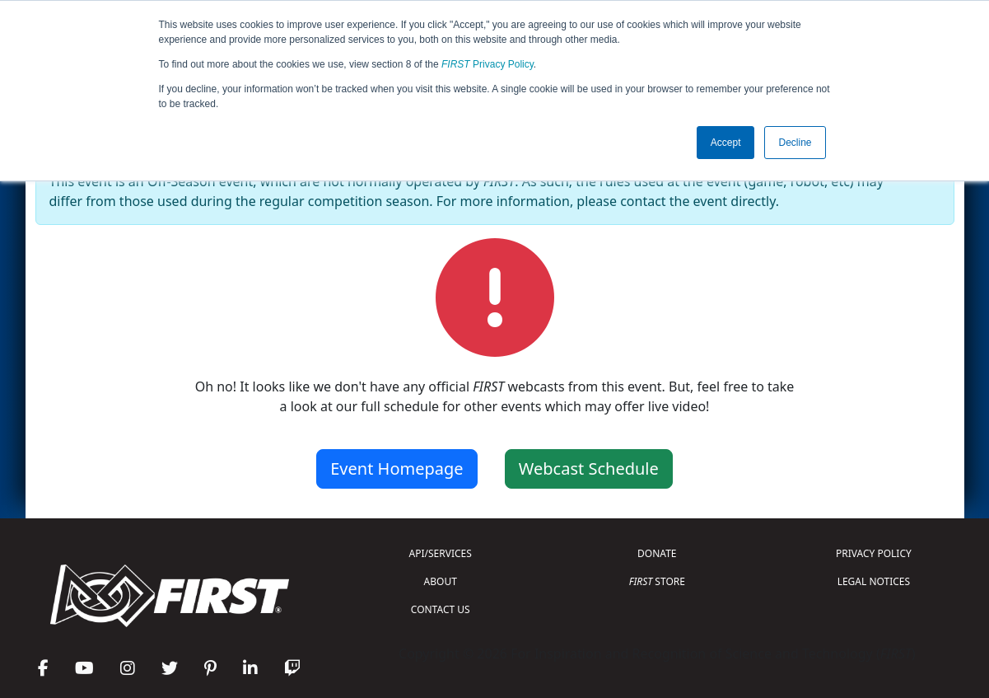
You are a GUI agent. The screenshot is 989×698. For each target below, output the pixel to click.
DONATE (656, 553)
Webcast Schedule (589, 468)
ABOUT (440, 581)
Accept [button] (726, 142)
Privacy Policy (487, 64)
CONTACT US (440, 609)
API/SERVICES (440, 553)
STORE (657, 581)
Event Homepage (396, 468)
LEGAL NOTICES (874, 581)
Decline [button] (794, 142)
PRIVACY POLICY (874, 553)
